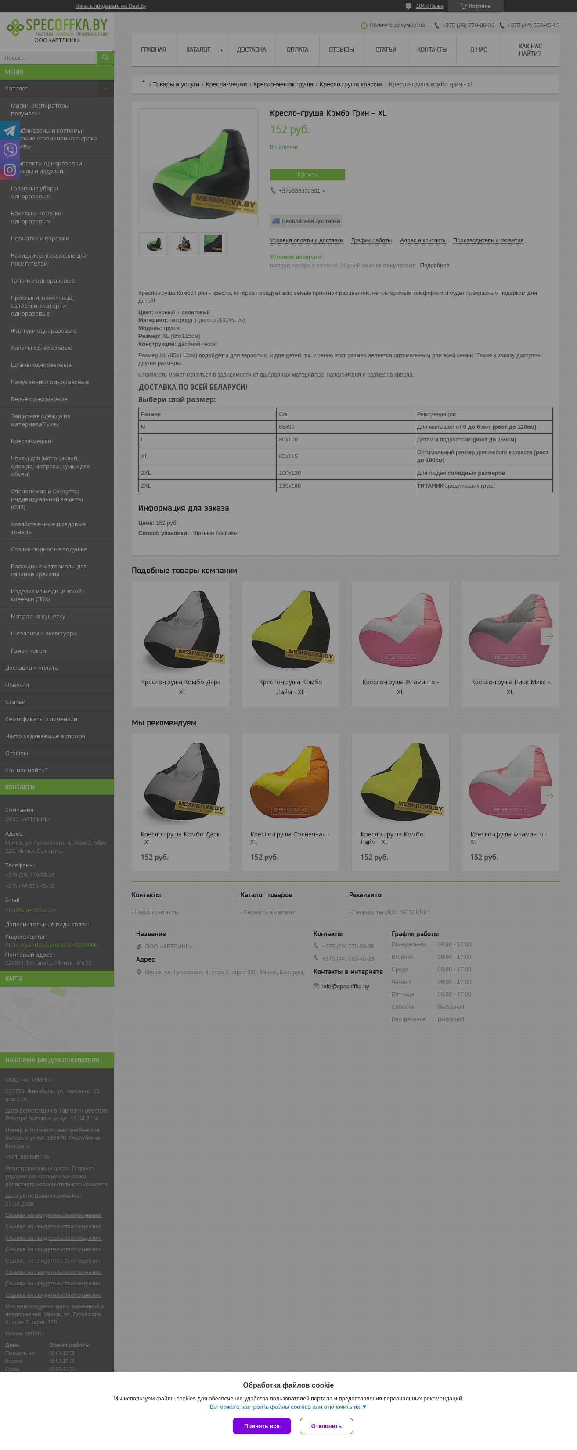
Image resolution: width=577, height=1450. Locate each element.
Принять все (262, 1426)
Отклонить (326, 1426)
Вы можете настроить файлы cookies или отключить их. (285, 1406)
